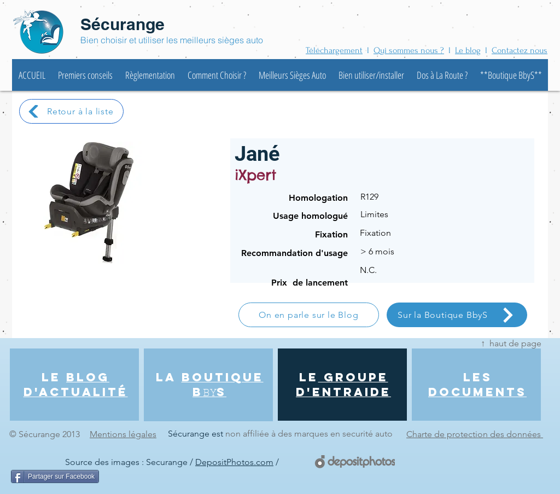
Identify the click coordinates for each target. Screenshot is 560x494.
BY (210, 393)
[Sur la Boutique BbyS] (457, 315)
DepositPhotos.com (234, 462)
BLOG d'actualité (76, 384)
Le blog (468, 50)
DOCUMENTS (477, 392)
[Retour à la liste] (71, 111)
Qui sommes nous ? (409, 50)
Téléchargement (334, 50)
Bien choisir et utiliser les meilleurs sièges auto (171, 39)
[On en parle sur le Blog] (308, 315)
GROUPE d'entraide (343, 384)
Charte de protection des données (474, 434)
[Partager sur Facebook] (55, 476)
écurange (130, 24)
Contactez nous (519, 50)
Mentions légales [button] (123, 434)
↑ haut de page (511, 343)
